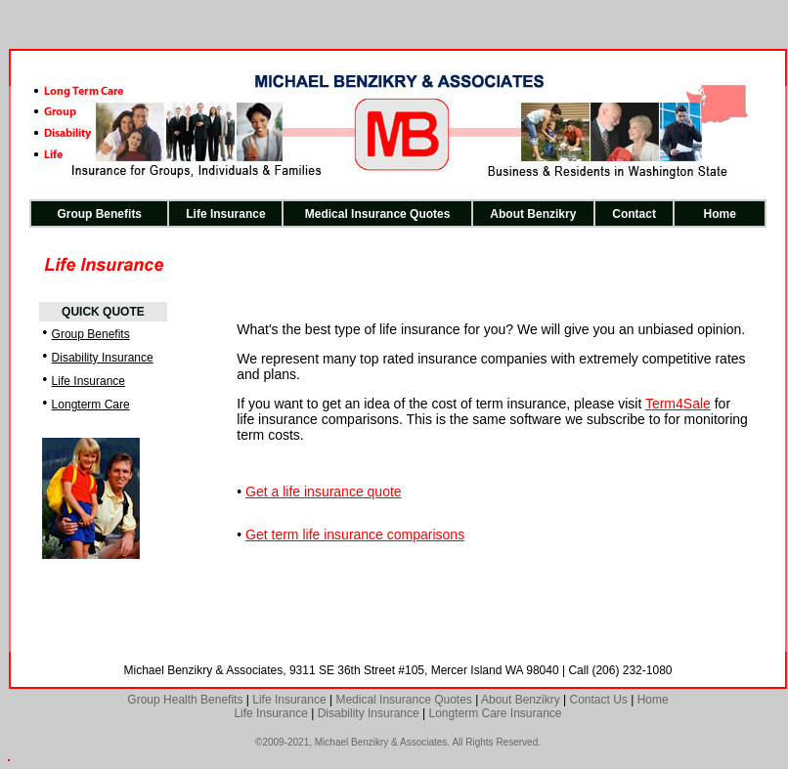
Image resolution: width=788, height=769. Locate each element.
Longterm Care (91, 404)
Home (720, 214)
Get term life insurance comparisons (354, 534)
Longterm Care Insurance (494, 713)
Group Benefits (99, 214)
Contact (634, 214)
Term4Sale (678, 403)
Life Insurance (225, 214)
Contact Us (598, 699)
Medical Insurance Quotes (378, 214)
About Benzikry (533, 214)
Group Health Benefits (184, 699)
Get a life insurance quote (323, 491)
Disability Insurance (102, 357)
